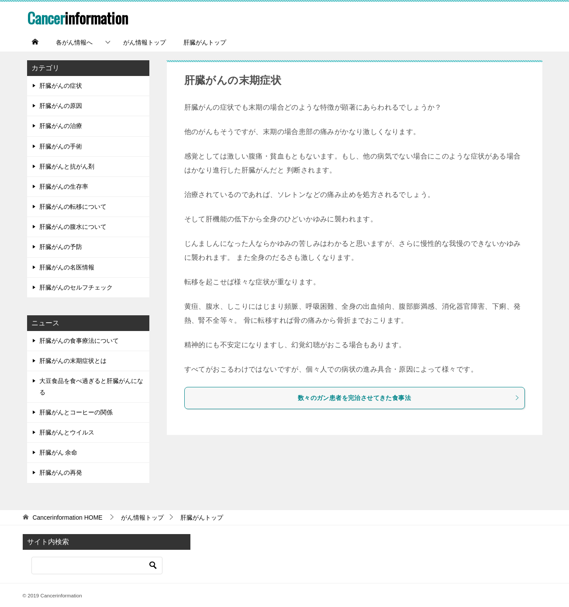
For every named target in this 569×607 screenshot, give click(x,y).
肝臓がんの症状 (60, 85)
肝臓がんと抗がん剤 (66, 165)
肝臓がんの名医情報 (66, 266)
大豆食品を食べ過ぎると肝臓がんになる (91, 386)
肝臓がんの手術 (60, 145)
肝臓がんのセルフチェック (76, 286)
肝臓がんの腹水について (73, 226)
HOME (67, 517)
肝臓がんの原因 (60, 105)
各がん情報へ (74, 42)
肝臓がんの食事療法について (79, 340)
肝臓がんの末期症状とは (73, 360)
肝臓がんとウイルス (66, 432)
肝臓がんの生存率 (63, 186)
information (78, 17)
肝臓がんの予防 (60, 246)
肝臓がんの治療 (60, 125)
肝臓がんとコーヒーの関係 (76, 411)
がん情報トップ (144, 42)
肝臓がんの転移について (73, 206)
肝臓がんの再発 (60, 472)
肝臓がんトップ (204, 42)
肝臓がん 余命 (58, 452)
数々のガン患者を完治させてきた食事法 (409, 397)
